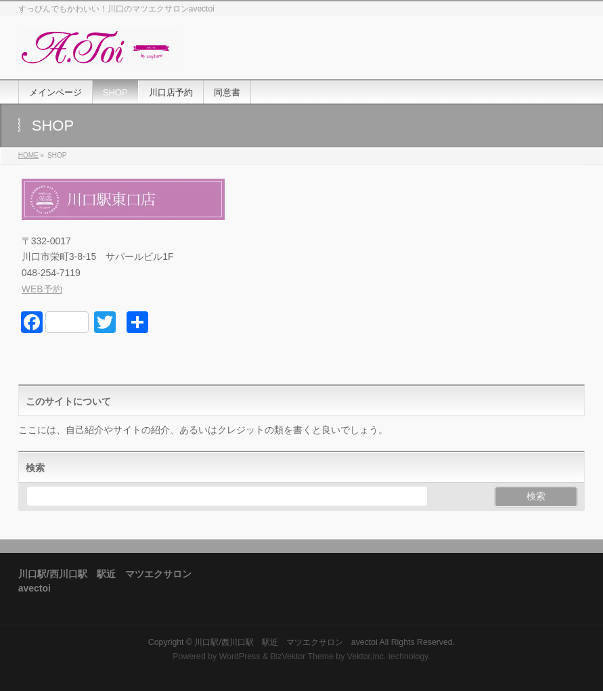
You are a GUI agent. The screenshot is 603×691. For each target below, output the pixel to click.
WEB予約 (42, 289)
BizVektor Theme (302, 656)
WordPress (240, 656)
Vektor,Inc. (366, 656)
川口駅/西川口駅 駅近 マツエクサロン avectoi (285, 642)
